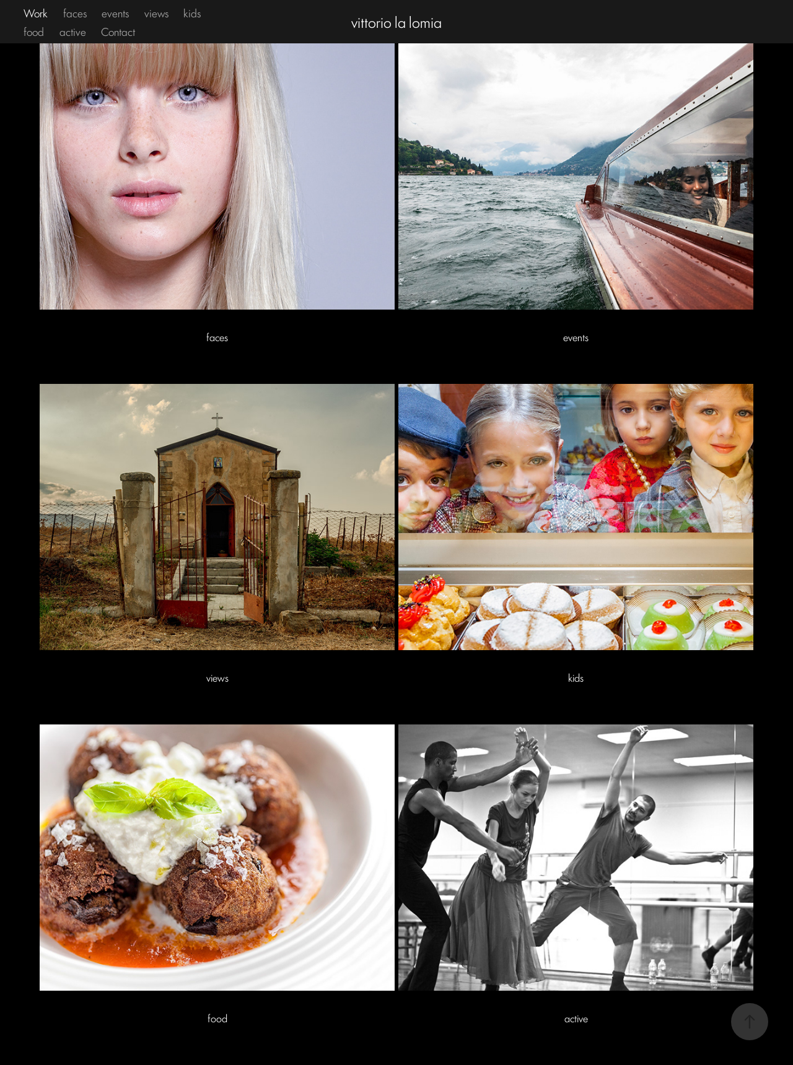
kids (192, 12)
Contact (118, 31)
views (156, 12)
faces (75, 12)
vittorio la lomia (396, 21)
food (34, 31)
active (72, 31)
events (115, 12)
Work (36, 12)
